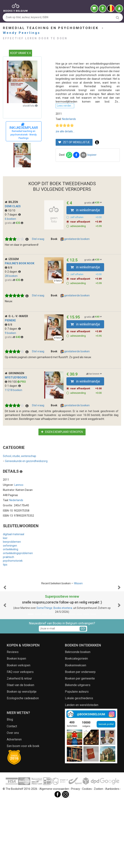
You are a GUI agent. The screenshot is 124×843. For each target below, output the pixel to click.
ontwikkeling (10, 564)
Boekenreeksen (75, 719)
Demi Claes (13, 221)
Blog (10, 773)
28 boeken (11, 291)
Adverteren (14, 793)
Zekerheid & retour (19, 732)
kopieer (92, 176)
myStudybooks (16, 392)
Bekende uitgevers (77, 739)
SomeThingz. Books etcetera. (55, 661)
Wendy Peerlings (21, 33)
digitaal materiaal (13, 549)
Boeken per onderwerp (80, 725)
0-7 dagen (13, 229)
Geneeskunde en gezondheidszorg (25, 476)
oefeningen (10, 560)
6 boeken (10, 233)
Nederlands (69, 140)
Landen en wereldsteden (81, 759)
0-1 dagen (13, 401)
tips (5, 579)
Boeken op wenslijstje (22, 745)
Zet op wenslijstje (74, 164)
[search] (117, 17)
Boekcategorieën (76, 712)
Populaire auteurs (77, 745)
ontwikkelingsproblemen (18, 568)
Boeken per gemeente (80, 732)
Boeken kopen (16, 712)
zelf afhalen (86, 232)
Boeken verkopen (18, 719)
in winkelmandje (85, 225)
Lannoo (18, 500)
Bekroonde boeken (77, 706)
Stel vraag (38, 254)
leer (5, 553)
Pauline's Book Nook (19, 278)
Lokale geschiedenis (79, 752)
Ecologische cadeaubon (23, 752)
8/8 (8, 282)
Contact (12, 780)
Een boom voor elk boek (23, 800)
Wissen (78, 598)
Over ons (13, 786)
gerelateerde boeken (75, 254)
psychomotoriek (13, 576)
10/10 (10, 225)
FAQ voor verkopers (20, 725)
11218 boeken (13, 405)
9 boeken (10, 348)
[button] (5, 622)
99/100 (11, 396)
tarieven (94, 389)
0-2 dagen (13, 286)
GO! (83, 682)
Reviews (13, 706)
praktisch (8, 572)
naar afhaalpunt (86, 237)
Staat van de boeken (20, 739)
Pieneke (10, 335)
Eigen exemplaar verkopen (62, 447)
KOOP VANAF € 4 (20, 53)
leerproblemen (12, 557)
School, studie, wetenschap (19, 471)
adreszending (86, 241)
